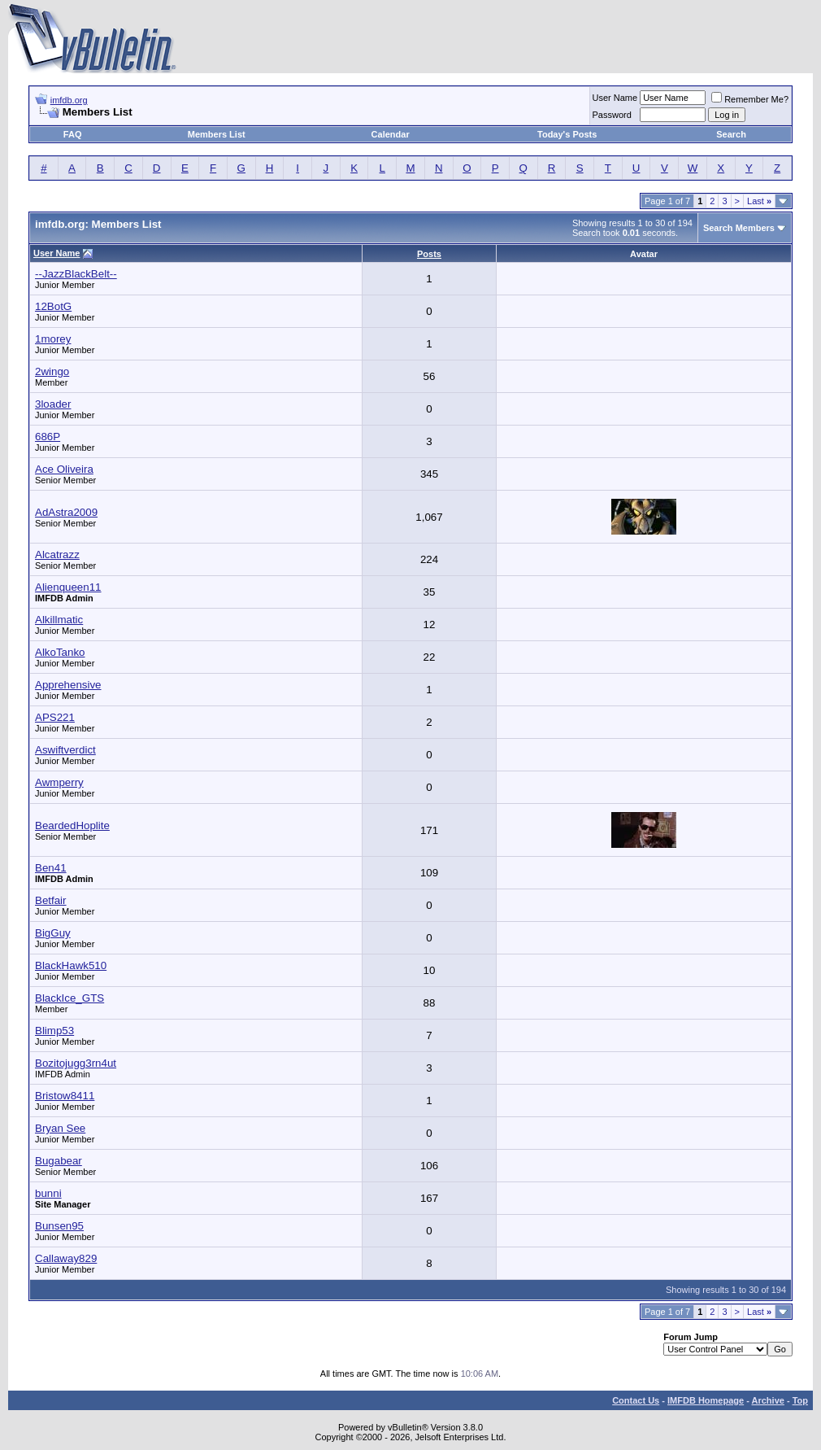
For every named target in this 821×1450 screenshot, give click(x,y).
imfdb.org (69, 100)
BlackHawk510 (70, 965)
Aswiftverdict (65, 750)
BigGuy (53, 933)
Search (731, 134)
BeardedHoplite (72, 825)
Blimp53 (54, 1030)
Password (612, 115)
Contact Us (635, 1400)
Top (800, 1400)
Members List (216, 134)
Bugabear (58, 1161)
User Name (615, 98)
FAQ (72, 134)
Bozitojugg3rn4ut (75, 1063)
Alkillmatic (59, 620)
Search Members (739, 228)
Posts (429, 254)
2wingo (52, 371)
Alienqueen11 (68, 587)
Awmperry (59, 782)
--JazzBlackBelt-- (76, 274)
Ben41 (51, 868)
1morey (53, 339)
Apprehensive (68, 685)
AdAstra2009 (66, 512)
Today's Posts (567, 134)
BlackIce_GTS (69, 998)
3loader (53, 404)
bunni (48, 1193)
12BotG (53, 306)
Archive (768, 1400)
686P (47, 436)
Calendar (390, 134)
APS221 (55, 717)
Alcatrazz (57, 554)
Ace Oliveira (64, 469)
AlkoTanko (60, 652)
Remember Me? (749, 99)
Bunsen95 (59, 1226)
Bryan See (60, 1128)
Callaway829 (66, 1258)
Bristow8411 (64, 1096)
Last (759, 201)
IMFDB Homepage (705, 1400)
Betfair (51, 900)
